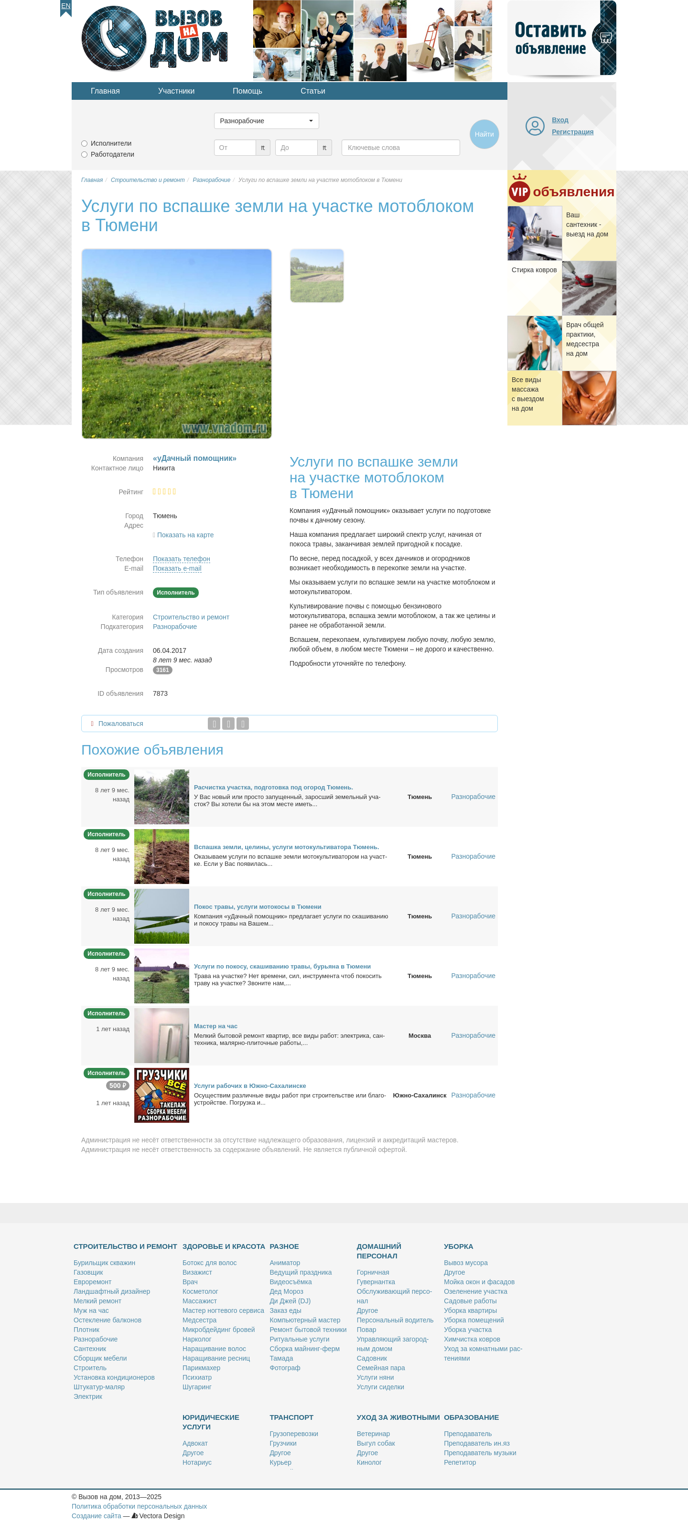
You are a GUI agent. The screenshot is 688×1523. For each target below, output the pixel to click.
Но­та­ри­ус (197, 1462)
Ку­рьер (280, 1462)
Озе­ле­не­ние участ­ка (475, 1291)
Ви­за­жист (197, 1272)
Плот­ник (86, 1329)
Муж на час (91, 1310)
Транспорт (291, 1417)
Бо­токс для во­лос (210, 1263)
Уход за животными (398, 1417)
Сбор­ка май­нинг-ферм (304, 1349)
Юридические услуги (211, 1422)
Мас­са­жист (200, 1301)
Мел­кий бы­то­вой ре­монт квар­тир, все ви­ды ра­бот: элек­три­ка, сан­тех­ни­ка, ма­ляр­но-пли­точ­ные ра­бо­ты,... (289, 1039)
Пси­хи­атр (197, 1377)
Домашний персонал (379, 1251)
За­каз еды (285, 1310)
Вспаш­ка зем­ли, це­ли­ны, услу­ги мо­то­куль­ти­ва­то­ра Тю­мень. (286, 847)
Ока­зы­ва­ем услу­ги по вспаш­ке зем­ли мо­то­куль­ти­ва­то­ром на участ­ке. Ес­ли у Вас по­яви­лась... (290, 860)
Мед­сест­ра (199, 1320)
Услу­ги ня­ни (375, 1377)
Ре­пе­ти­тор (460, 1462)
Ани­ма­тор (284, 1263)
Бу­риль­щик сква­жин (104, 1263)
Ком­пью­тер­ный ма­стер (304, 1320)
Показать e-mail (177, 568)
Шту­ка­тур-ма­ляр (99, 1387)
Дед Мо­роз (286, 1291)
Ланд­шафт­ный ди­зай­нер (112, 1291)
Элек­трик (88, 1396)
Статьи (313, 91)
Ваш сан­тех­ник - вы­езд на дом (587, 224)
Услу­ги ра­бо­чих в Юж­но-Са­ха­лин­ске (250, 1085)
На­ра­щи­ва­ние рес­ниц (216, 1358)
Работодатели (112, 154)
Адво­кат (195, 1443)
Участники (176, 91)
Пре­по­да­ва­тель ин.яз (477, 1443)
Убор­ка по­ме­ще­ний (474, 1320)
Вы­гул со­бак (376, 1443)
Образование (471, 1417)
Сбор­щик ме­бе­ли (100, 1358)
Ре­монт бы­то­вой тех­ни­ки (307, 1329)
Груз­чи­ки (282, 1443)
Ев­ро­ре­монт (92, 1282)
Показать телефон (181, 559)
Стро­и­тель (90, 1368)
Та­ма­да (281, 1358)
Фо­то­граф (284, 1368)
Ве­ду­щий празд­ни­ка (300, 1272)
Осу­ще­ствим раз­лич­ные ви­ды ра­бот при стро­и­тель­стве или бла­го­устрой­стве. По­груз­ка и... (290, 1099)
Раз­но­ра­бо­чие (96, 1339)
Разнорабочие (175, 626)
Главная (105, 91)
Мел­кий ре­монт (97, 1301)
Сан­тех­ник (90, 1349)
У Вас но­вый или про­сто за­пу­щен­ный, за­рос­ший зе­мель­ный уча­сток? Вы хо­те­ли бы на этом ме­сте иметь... (287, 800)
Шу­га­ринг (197, 1387)
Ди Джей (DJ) (290, 1301)
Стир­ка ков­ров (534, 270)
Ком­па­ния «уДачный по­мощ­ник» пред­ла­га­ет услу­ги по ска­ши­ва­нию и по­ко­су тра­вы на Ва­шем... (291, 920)
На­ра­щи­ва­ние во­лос (214, 1349)
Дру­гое (367, 1310)
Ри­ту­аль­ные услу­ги (299, 1339)
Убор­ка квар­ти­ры (470, 1310)
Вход (560, 120)
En (65, 6)
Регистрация (573, 132)
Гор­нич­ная (373, 1272)
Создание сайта (96, 1516)
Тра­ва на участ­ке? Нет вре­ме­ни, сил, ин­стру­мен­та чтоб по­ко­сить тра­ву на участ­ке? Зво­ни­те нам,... (288, 979)
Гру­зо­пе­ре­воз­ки (293, 1434)
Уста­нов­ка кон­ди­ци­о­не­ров (114, 1377)
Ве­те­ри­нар (373, 1434)
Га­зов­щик (88, 1272)
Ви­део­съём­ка (290, 1282)
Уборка (458, 1246)
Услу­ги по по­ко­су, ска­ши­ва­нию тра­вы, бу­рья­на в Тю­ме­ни (282, 966)
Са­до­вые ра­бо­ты (470, 1301)
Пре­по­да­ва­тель (468, 1434)
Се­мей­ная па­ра (381, 1368)
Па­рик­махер (201, 1368)
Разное (284, 1246)
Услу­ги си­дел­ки (380, 1387)
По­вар (366, 1329)
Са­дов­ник (372, 1358)
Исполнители (111, 143)
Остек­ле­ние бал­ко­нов (107, 1320)
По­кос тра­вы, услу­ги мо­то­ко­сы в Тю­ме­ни (258, 906)
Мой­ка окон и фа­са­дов (479, 1282)
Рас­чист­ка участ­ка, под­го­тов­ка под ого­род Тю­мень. (273, 787)
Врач (190, 1282)
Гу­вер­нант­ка (376, 1282)
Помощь (247, 91)
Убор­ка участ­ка (468, 1329)
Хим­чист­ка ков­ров (472, 1339)
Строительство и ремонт (191, 617)
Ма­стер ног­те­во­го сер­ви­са (223, 1310)
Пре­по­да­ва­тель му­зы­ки (480, 1453)
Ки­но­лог (369, 1462)
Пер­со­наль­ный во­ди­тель (395, 1320)
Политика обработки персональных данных (139, 1506)
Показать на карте (185, 535)
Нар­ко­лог (197, 1339)
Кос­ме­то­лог (200, 1291)
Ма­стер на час (215, 1026)
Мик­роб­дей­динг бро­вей (219, 1329)
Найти (484, 134)
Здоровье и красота (224, 1246)
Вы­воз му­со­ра (466, 1263)
